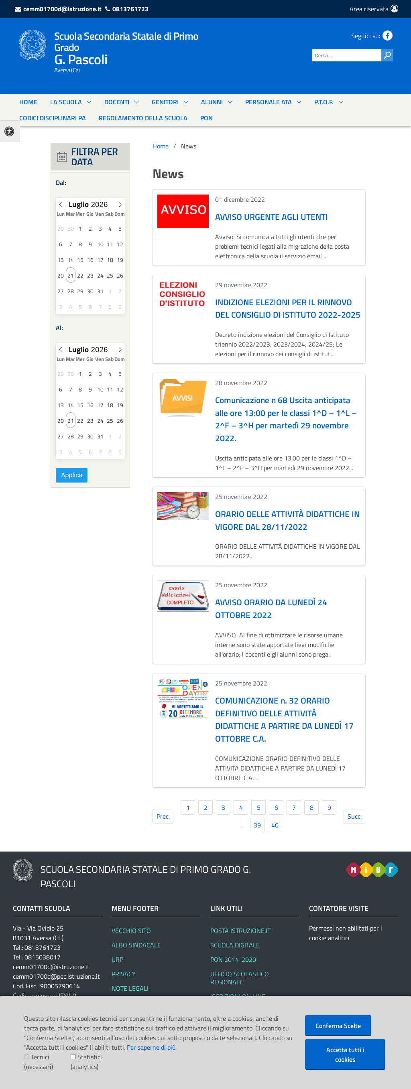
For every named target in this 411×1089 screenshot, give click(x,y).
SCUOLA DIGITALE (235, 945)
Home (28, 102)
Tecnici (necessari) (38, 1061)
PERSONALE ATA (268, 102)
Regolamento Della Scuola (143, 118)
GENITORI (165, 102)
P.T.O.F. (324, 102)
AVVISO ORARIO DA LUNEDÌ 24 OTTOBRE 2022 (271, 608)
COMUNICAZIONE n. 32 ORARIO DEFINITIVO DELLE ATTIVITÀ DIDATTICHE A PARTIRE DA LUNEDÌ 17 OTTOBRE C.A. (284, 719)
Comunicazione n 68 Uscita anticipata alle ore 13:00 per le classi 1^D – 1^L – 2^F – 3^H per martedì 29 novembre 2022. (286, 418)
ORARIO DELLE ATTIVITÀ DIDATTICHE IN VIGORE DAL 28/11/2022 (287, 520)
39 (257, 825)
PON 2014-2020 (233, 959)
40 (275, 825)
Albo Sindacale (136, 945)
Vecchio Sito (131, 930)
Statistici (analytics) (86, 1061)
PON (206, 118)
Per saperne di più (151, 1047)
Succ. (355, 816)
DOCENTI (116, 102)
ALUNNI (212, 102)
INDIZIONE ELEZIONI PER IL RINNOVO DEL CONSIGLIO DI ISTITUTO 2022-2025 (287, 308)
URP (117, 959)
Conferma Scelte (338, 1025)
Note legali (130, 988)
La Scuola (66, 102)
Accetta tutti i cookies (345, 1054)
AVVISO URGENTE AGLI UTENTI (271, 216)
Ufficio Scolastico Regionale (239, 978)
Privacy (124, 974)
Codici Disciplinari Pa (52, 118)
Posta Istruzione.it (240, 930)
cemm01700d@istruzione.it (62, 9)
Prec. (163, 816)
